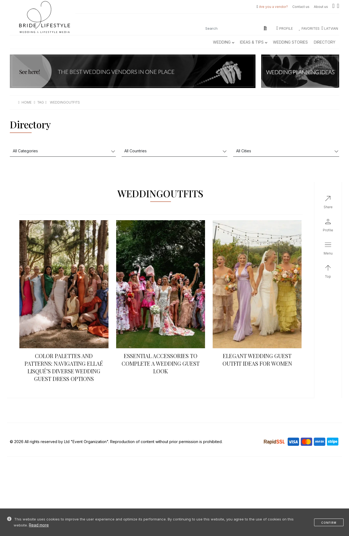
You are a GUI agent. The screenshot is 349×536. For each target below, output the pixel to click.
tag (40, 102)
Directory (324, 42)
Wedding (223, 42)
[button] (328, 249)
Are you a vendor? (273, 7)
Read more (39, 525)
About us (321, 7)
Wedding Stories (290, 42)
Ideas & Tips (253, 42)
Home (27, 102)
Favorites (309, 28)
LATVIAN (329, 28)
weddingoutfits (65, 102)
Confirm (328, 522)
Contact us (300, 7)
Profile (284, 28)
